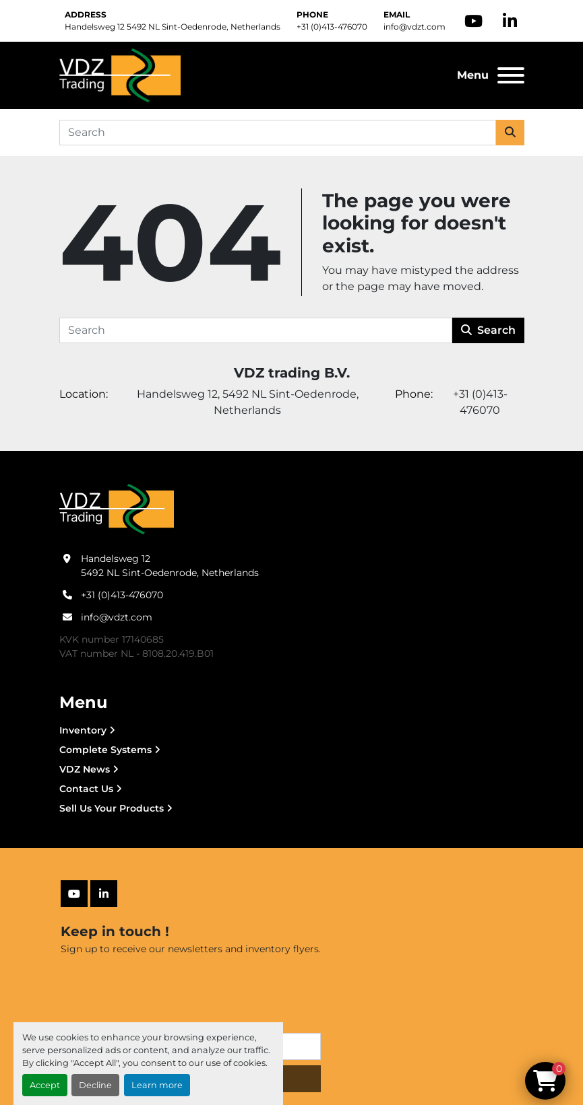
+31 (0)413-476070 (332, 27)
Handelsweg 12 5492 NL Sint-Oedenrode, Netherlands (172, 27)
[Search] (277, 132)
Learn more (157, 1085)
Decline (95, 1085)
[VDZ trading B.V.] (116, 509)
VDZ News (84, 769)
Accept (45, 1085)
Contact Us (86, 789)
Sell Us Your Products (111, 808)
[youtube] (473, 20)
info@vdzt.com (414, 27)
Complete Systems (105, 750)
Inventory (82, 730)
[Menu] (510, 75)
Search (488, 330)
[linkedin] (509, 20)
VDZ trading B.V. (292, 373)
